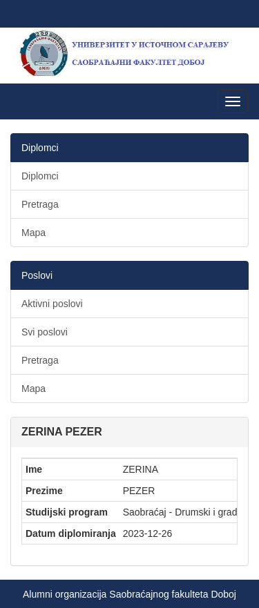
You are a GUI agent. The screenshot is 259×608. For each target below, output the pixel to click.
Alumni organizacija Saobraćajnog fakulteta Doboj (129, 594)
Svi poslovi (44, 331)
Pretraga (40, 204)
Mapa (33, 232)
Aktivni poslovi (52, 303)
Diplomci (40, 176)
